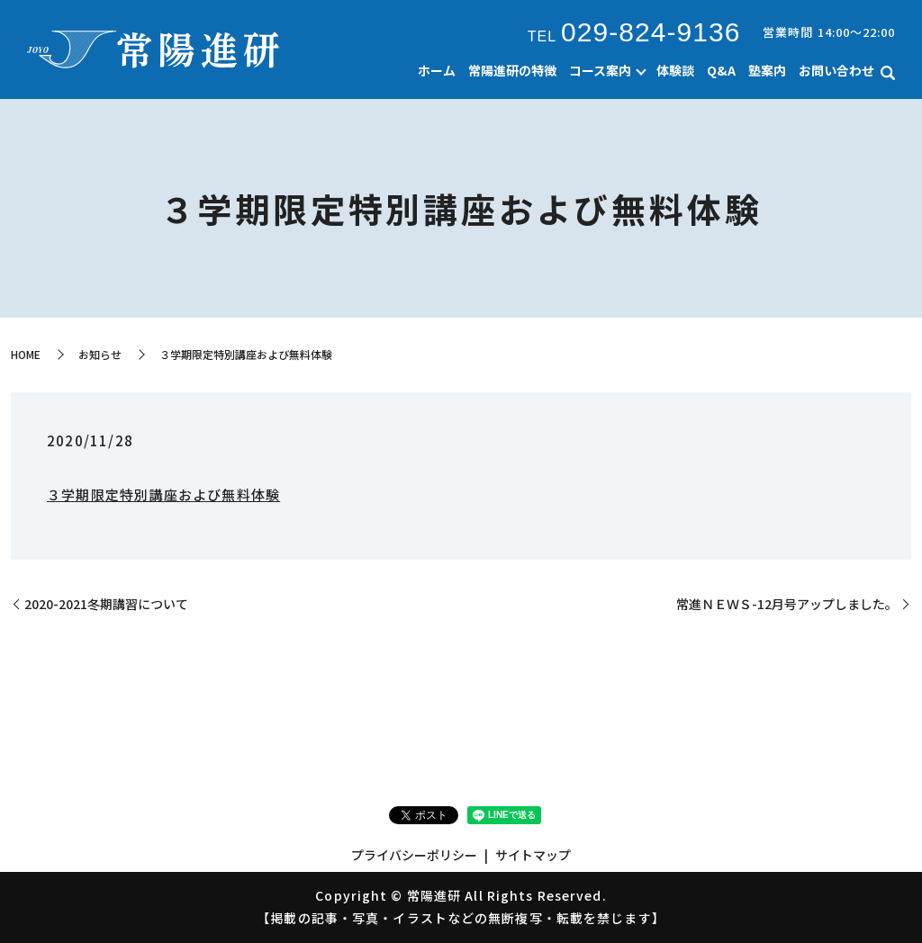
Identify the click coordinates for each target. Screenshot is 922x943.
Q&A (721, 70)
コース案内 (600, 70)
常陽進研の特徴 (512, 70)
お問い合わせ (836, 70)
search (888, 73)
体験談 (675, 70)
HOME (26, 354)
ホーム (437, 70)
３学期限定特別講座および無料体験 (163, 494)
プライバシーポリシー (414, 855)
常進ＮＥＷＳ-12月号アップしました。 (787, 604)
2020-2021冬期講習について (106, 604)
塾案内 (767, 70)
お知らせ (100, 354)
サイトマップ (533, 855)
